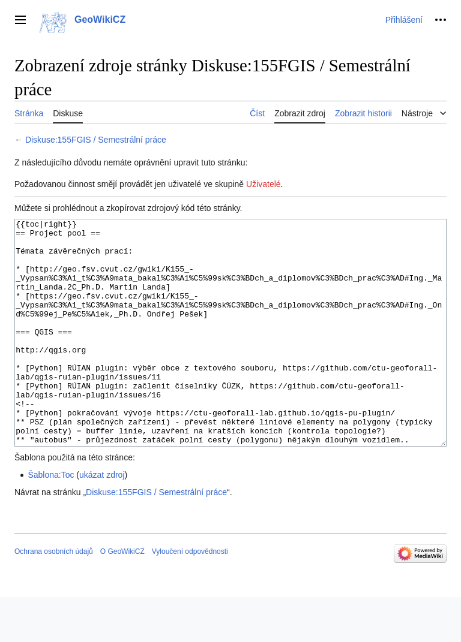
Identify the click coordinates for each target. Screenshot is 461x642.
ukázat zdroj (101, 520)
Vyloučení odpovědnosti (190, 596)
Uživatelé (263, 184)
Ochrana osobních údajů (53, 596)
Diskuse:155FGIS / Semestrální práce (95, 139)
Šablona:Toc (51, 520)
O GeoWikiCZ (122, 596)
